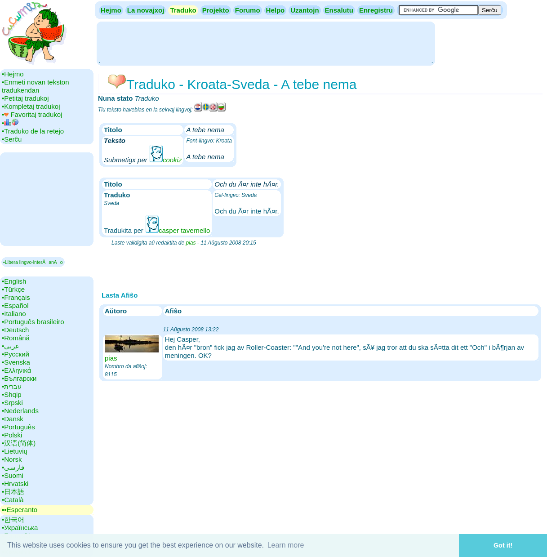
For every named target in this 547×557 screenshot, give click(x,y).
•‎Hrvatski (15, 483)
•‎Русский (15, 354)
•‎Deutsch (15, 330)
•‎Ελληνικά (16, 370)
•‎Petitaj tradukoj (25, 98)
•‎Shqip (12, 394)
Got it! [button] (503, 545)
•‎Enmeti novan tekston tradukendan (35, 86)
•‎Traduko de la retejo (33, 131)
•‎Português (18, 427)
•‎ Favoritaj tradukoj (32, 114)
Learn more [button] (285, 545)
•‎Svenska (16, 362)
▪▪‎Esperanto (19, 509)
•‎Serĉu (12, 139)
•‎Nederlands (20, 410)
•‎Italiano (14, 313)
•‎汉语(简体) (19, 443)
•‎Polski (12, 435)
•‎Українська (20, 527)
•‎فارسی (13, 467)
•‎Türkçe (13, 289)
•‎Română (16, 338)
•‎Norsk (12, 459)
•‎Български (19, 378)
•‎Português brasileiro (33, 321)
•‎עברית (12, 386)
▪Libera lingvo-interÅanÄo (33, 262)
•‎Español (15, 305)
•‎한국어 (13, 519)
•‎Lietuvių (14, 451)
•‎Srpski (12, 402)
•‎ (10, 123)
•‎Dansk (12, 419)
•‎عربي (10, 346)
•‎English (14, 281)
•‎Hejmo (13, 74)
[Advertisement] (265, 42)
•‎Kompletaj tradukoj (31, 106)
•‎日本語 (13, 491)
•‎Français (16, 297)
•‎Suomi (12, 475)
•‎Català (13, 500)
